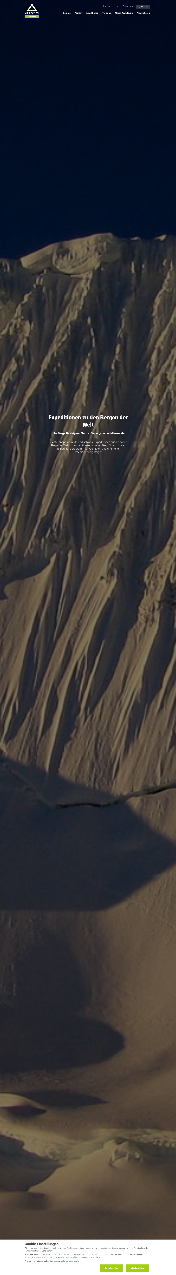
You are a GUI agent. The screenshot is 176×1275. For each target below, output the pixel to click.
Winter (78, 13)
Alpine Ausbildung (124, 13)
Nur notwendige (111, 1268)
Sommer (67, 13)
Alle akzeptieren (137, 1268)
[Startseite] (32, 10)
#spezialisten (143, 13)
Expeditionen (92, 13)
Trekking (106, 13)
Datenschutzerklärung (70, 1261)
